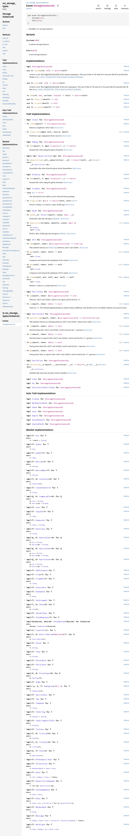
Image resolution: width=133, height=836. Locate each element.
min (31, 264)
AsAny (39, 444)
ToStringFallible (45, 720)
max (31, 252)
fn (55, 95)
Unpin (35, 415)
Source (29, 9)
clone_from (35, 132)
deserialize (36, 160)
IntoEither (41, 613)
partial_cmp (36, 318)
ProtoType (44, 673)
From (38, 574)
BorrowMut (41, 470)
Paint (39, 643)
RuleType (40, 824)
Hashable (40, 591)
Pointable (41, 660)
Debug (35, 142)
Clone (35, 119)
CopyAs (39, 511)
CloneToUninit (43, 487)
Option (58, 70)
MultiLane (36, 756)
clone (32, 124)
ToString (40, 712)
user (36, 83)
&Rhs (50, 304)
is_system (39, 107)
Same (38, 682)
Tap (37, 699)
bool (56, 103)
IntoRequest (42, 617)
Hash (34, 211)
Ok (91, 364)
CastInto (44, 479)
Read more (59, 127)
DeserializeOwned (45, 781)
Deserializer (39, 165)
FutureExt (41, 587)
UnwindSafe (38, 424)
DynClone (40, 529)
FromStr (36, 188)
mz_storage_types (33, 3)
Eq (33, 383)
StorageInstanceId (42, 66)
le (31, 334)
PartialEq (37, 291)
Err (33, 192)
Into (41, 604)
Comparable (45, 496)
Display (36, 174)
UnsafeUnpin (38, 420)
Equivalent (45, 537)
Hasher (44, 215)
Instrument (41, 600)
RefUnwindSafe (39, 403)
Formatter (55, 146)
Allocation (41, 763)
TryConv (40, 729)
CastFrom (35, 484)
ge (31, 350)
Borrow (39, 461)
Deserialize (44, 156)
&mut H (72, 223)
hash (32, 215)
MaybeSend (41, 807)
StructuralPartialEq (43, 387)
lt (31, 326)
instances (45, 3)
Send (34, 407)
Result (73, 146)
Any (37, 435)
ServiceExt (41, 695)
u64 (41, 18)
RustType (35, 678)
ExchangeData (43, 790)
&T (64, 634)
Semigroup (49, 686)
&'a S (59, 686)
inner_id (38, 99)
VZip (41, 751)
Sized (37, 230)
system (37, 70)
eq (31, 296)
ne (31, 304)
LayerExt (40, 630)
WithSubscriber (44, 759)
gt (31, 342)
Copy (34, 379)
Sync (34, 411)
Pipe (38, 652)
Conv (38, 507)
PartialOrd (38, 314)
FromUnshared (42, 626)
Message (40, 816)
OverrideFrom (46, 634)
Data (38, 772)
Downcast (40, 520)
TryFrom (43, 733)
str (45, 201)
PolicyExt (41, 664)
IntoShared (59, 621)
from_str (34, 201)
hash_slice (35, 223)
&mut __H (68, 215)
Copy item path (58, 5)
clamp (32, 277)
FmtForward (41, 570)
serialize (35, 364)
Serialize (37, 360)
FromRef (40, 578)
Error (96, 160)
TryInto (43, 742)
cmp (31, 244)
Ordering (78, 244)
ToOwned (40, 703)
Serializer (38, 369)
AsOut (39, 453)
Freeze (35, 399)
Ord (34, 239)
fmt (31, 146)
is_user (38, 103)
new (31, 95)
